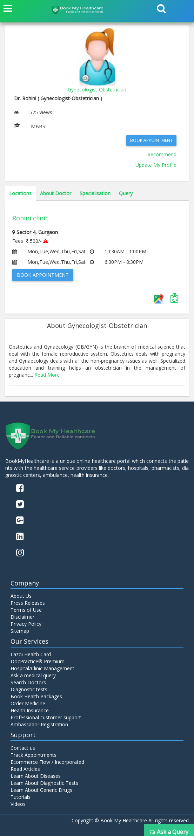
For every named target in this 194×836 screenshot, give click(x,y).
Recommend (161, 154)
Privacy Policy (26, 624)
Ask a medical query (33, 675)
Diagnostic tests (29, 689)
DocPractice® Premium (38, 661)
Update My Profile (155, 165)
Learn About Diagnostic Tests (44, 783)
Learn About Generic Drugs (41, 790)
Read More (47, 374)
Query (126, 193)
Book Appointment (151, 140)
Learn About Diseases (36, 776)
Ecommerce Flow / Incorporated (47, 762)
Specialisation (95, 193)
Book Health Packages (36, 696)
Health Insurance (30, 710)
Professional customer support (46, 717)
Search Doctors (28, 682)
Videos (18, 804)
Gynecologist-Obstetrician (97, 89)
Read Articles (25, 769)
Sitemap (20, 631)
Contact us (23, 748)
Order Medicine (28, 703)
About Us (21, 595)
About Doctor (55, 193)
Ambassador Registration (39, 724)
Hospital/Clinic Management (42, 668)
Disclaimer (22, 617)
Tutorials (21, 797)
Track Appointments (33, 755)
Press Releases (28, 602)
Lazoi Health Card (31, 654)
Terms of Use (26, 610)
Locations (20, 193)
